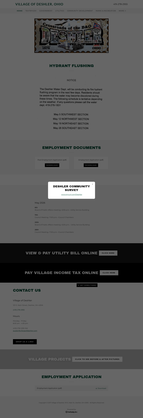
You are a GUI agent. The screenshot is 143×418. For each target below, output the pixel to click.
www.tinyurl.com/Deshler (71, 195)
